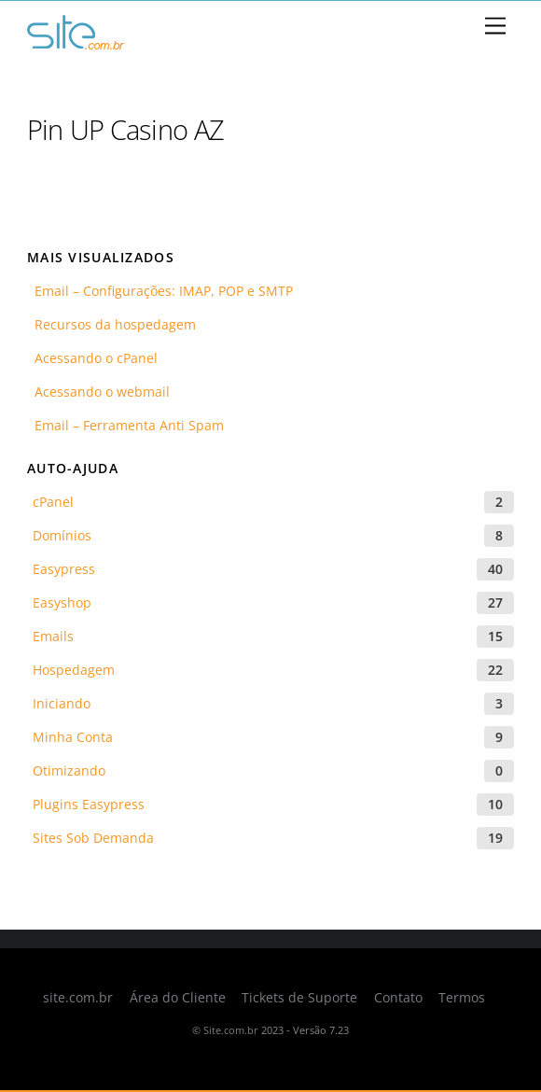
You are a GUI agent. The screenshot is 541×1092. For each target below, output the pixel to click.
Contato (398, 997)
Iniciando (61, 703)
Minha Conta (73, 737)
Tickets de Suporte (299, 997)
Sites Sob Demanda (93, 838)
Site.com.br (230, 1030)
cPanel (53, 502)
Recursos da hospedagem (111, 324)
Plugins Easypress (89, 804)
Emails (53, 636)
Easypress (64, 569)
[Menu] (495, 26)
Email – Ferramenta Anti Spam (125, 425)
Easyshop (62, 602)
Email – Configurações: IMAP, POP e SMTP (160, 291)
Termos (461, 997)
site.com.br (78, 997)
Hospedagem (74, 670)
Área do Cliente (178, 997)
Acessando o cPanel (92, 358)
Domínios (62, 535)
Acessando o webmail (98, 391)
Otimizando (69, 770)
